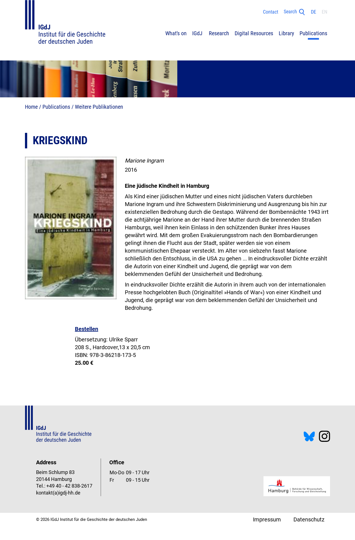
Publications (56, 106)
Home (31, 106)
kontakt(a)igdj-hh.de (58, 493)
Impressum (267, 519)
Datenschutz (308, 519)
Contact (270, 12)
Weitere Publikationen (99, 106)
